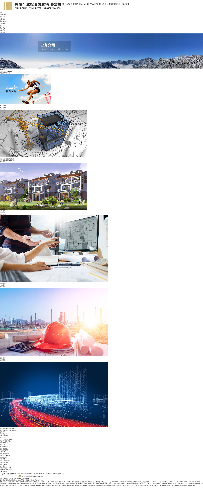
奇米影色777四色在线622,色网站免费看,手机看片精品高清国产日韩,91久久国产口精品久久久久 (68, 483)
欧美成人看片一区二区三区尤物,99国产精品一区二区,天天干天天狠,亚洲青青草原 (166, 482)
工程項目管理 (4, 450)
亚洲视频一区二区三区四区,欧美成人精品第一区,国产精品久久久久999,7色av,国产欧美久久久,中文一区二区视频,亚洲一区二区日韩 (86, 4)
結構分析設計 (4, 471)
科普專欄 (2, 23)
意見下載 (2, 25)
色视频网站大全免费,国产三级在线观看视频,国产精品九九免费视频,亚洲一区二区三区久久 (25, 482)
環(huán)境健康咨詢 (5, 441)
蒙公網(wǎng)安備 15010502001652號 (32, 476)
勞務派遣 (2, 466)
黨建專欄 (2, 20)
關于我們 (2, 27)
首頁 (1, 13)
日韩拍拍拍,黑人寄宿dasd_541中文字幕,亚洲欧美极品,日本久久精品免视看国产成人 (119, 482)
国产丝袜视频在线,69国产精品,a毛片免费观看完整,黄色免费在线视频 (175, 485)
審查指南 (2, 16)
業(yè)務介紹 (3, 14)
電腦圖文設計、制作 (5, 468)
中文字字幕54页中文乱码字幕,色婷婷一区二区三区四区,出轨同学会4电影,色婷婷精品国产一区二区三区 (127, 485)
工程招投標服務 (4, 460)
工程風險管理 (4, 448)
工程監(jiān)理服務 (5, 455)
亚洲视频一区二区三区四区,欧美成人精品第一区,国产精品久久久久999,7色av (21, 480)
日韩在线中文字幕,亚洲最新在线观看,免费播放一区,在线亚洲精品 (79, 485)
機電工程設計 (4, 457)
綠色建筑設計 (4, 464)
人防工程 (2, 459)
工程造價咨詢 (4, 462)
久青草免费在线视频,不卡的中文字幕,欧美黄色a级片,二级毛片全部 (114, 483)
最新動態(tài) (3, 21)
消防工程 (2, 452)
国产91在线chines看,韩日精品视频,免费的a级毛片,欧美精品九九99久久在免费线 (38, 485)
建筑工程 (2, 437)
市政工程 (2, 444)
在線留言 (2, 32)
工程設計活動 (4, 435)
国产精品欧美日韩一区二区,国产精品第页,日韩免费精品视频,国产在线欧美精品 (73, 482)
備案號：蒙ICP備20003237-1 (8, 476)
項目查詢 (2, 18)
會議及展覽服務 (4, 453)
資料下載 (2, 30)
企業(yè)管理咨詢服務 (6, 439)
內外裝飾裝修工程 (5, 446)
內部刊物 (2, 29)
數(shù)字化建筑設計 (6, 469)
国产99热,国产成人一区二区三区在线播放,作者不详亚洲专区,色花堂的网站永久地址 (156, 483)
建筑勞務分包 (4, 443)
